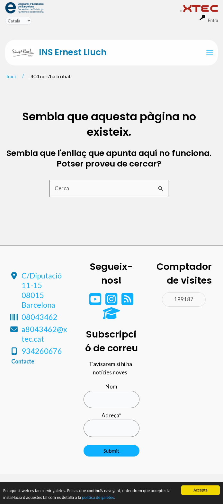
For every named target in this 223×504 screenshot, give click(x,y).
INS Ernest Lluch (72, 52)
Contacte (22, 361)
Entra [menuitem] (213, 20)
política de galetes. (98, 497)
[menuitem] (92, 7)
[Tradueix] (18, 21)
